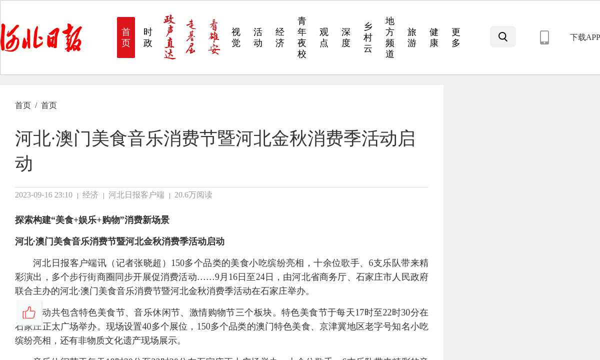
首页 (23, 105)
